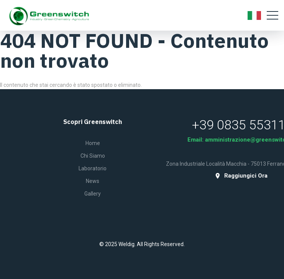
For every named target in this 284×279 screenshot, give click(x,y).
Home (92, 143)
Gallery (92, 194)
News (92, 181)
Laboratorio (93, 168)
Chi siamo (92, 156)
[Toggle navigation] (272, 15)
